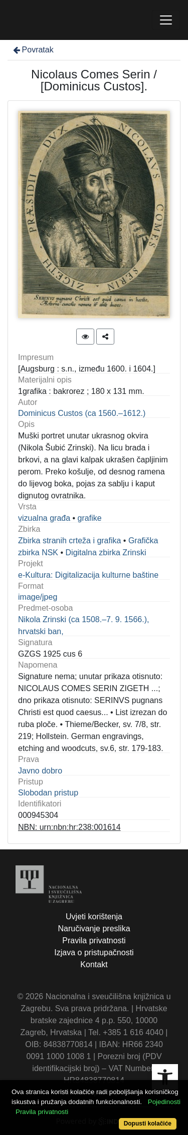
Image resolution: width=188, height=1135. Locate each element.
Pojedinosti (164, 1102)
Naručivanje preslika (94, 928)
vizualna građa (44, 518)
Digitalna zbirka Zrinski (106, 552)
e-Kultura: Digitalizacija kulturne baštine (88, 575)
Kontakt (93, 964)
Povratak (33, 49)
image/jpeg (37, 597)
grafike (90, 518)
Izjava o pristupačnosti (93, 952)
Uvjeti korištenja (94, 916)
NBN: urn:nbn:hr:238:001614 (69, 827)
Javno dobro (40, 770)
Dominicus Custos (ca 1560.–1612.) (81, 413)
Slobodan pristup (48, 792)
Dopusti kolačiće (147, 1123)
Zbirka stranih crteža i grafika (69, 540)
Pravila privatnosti (93, 940)
